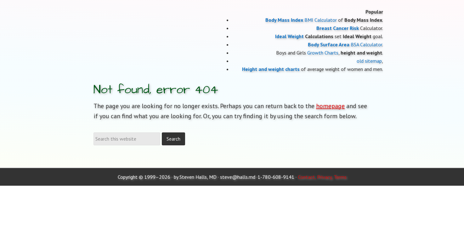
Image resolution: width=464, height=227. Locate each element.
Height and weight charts (271, 69)
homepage (330, 106)
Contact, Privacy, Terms (322, 177)
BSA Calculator (366, 44)
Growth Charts (322, 52)
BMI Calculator (320, 20)
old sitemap (369, 61)
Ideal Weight (289, 36)
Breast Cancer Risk (337, 28)
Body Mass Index (284, 20)
